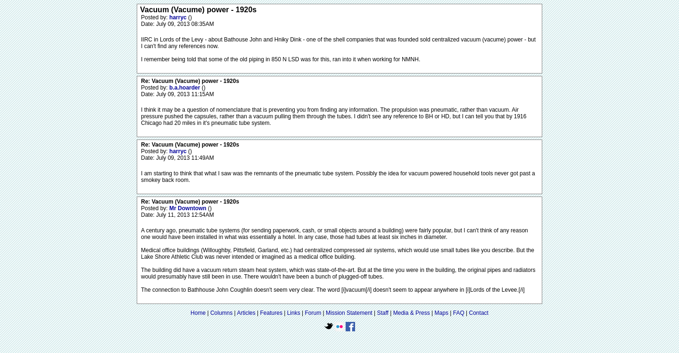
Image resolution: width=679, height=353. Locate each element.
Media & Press (411, 313)
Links (293, 313)
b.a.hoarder (185, 87)
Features (271, 313)
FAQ (458, 313)
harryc (178, 17)
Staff (382, 313)
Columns (221, 313)
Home (198, 313)
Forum (313, 313)
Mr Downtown (188, 208)
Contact (479, 313)
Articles (246, 313)
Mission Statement (349, 313)
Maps (441, 313)
